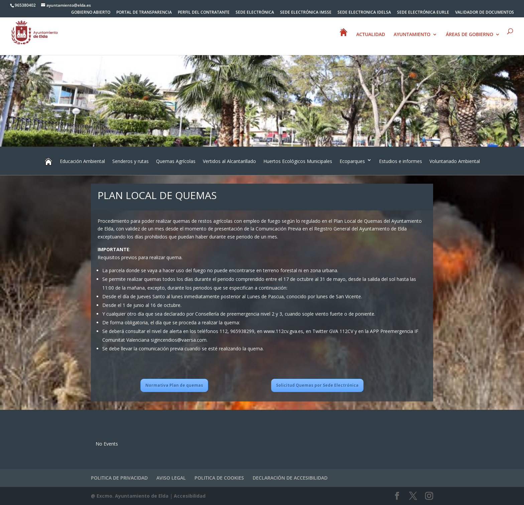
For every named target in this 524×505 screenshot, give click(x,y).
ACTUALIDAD (370, 34)
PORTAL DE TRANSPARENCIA (144, 12)
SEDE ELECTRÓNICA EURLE (423, 12)
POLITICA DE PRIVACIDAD (119, 478)
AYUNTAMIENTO (412, 34)
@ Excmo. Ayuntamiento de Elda (129, 496)
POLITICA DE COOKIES (219, 478)
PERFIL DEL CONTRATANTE (204, 12)
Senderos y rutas (130, 161)
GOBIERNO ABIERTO (90, 12)
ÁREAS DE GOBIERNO (469, 34)
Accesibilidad (190, 496)
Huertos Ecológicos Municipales (297, 161)
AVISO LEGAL (171, 478)
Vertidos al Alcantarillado (229, 161)
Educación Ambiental (82, 161)
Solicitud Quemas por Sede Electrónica (317, 385)
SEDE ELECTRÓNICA (255, 12)
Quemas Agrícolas (175, 161)
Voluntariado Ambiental (454, 161)
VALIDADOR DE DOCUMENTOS (484, 12)
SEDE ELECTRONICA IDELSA (364, 12)
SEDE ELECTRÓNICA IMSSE (306, 12)
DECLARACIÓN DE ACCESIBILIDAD (290, 478)
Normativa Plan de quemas (174, 385)
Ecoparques (352, 161)
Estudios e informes (400, 161)
